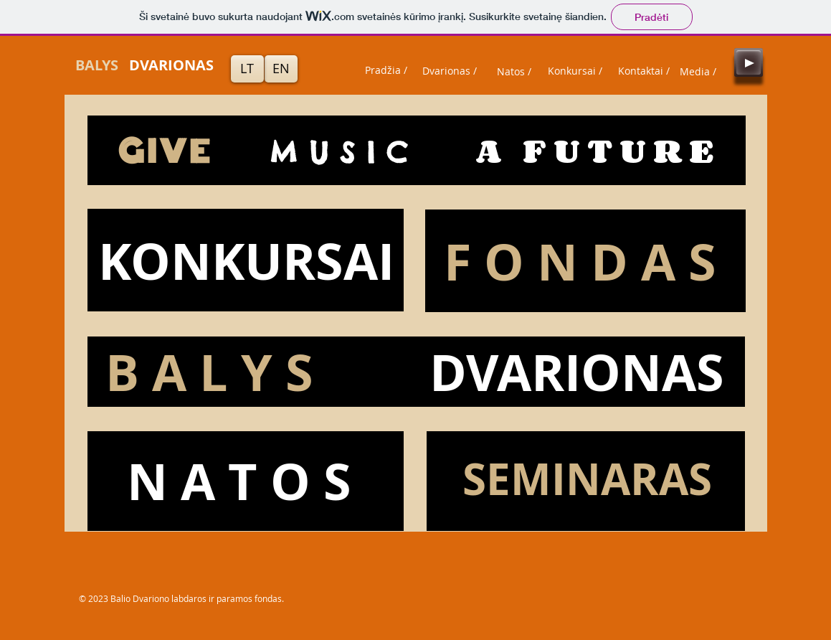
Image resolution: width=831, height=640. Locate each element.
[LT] (247, 69)
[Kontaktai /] (643, 71)
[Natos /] (514, 72)
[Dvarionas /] (449, 71)
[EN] (281, 69)
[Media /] (698, 72)
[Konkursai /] (575, 71)
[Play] (748, 62)
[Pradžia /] (386, 70)
